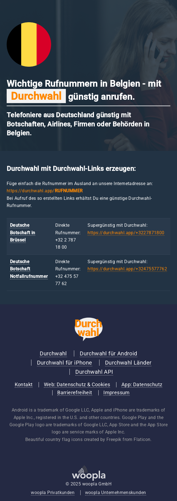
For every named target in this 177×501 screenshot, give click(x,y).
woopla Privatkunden (52, 492)
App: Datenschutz (141, 384)
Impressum (116, 392)
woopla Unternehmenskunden (115, 492)
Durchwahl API (94, 371)
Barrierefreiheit (74, 392)
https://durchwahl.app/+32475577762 (127, 268)
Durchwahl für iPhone (64, 362)
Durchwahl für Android (108, 353)
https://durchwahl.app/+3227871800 (126, 232)
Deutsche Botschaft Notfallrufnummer (29, 269)
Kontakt (24, 384)
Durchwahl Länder (128, 362)
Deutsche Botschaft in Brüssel (22, 233)
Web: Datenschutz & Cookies (77, 384)
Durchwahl (53, 353)
